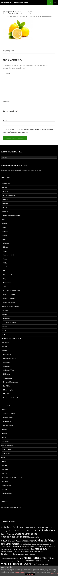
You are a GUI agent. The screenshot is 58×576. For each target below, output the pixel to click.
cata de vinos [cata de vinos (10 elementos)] (47, 530)
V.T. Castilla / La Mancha (11, 291)
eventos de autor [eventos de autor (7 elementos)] (39, 548)
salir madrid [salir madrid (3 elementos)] (5, 561)
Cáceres (5, 469)
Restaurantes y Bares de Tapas (11, 338)
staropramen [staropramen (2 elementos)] (13, 561)
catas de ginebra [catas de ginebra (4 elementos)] (28, 541)
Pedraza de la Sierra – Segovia (12, 477)
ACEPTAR (30, 574)
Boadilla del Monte (9, 358)
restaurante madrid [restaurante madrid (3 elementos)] (31, 554)
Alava (4, 461)
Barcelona (5, 342)
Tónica (4, 235)
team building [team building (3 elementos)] (45, 561)
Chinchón (6, 318)
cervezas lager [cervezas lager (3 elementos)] (6, 546)
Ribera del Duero (9, 275)
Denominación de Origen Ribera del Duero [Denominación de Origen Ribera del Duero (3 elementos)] (15, 549)
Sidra (4, 227)
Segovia (4, 326)
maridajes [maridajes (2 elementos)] (25, 551)
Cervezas (5, 191)
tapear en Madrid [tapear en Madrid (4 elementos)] (33, 561)
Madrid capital (8, 390)
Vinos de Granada (9, 295)
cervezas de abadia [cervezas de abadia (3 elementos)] (44, 544)
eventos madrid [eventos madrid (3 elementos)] (6, 551)
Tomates (5, 231)
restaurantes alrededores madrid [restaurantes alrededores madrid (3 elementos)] (12, 558)
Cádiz (5, 251)
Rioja (5, 279)
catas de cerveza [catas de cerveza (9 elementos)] (11, 540)
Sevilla (4, 433)
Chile (5, 263)
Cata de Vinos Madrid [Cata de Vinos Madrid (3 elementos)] (8, 534)
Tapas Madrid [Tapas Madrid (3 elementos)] (21, 561)
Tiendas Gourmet (7, 445)
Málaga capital (8, 426)
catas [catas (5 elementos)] (25, 536)
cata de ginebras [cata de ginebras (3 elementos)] (6, 531)
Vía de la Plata (7, 493)
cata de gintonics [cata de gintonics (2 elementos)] (16, 531)
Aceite (4, 187)
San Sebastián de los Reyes (12, 398)
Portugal (5, 481)
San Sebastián (6, 485)
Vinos (4, 239)
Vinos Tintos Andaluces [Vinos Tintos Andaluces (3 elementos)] (39, 564)
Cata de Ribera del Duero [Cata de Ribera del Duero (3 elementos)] (30, 531)
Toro (5, 287)
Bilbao (4, 346)
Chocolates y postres (9, 195)
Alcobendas (7, 354)
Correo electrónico (10, 111)
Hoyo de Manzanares (10, 382)
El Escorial (6, 374)
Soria (4, 330)
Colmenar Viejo (8, 370)
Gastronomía (5, 183)
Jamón (4, 207)
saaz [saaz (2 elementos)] (52, 558)
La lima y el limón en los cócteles (39, 17)
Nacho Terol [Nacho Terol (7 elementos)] (7, 553)
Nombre (6, 102)
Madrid (4, 314)
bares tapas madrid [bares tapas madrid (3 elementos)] (31, 527)
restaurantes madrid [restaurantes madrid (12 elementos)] (37, 557)
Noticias (5, 211)
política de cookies (19, 572)
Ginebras (5, 203)
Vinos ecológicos (9, 302)
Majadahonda (8, 394)
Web (5, 120)
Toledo (4, 334)
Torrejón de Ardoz (9, 322)
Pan (3, 219)
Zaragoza (5, 441)
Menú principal (55, 2)
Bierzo (5, 247)
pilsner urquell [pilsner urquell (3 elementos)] (19, 554)
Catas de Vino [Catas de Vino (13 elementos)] (45, 540)
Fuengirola (7, 422)
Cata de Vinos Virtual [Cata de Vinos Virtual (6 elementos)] (12, 536)
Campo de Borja (8, 255)
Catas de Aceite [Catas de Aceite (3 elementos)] (33, 537)
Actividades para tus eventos (11, 507)
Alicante (6, 243)
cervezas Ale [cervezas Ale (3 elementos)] (33, 544)
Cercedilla (6, 362)
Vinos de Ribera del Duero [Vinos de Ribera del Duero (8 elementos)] (16, 563)
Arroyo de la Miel (9, 414)
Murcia (4, 473)
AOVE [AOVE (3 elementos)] (22, 527)
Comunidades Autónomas (12, 215)
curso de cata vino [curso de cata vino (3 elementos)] (48, 546)
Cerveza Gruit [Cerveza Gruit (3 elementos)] (24, 544)
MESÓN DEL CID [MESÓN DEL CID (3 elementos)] (39, 551)
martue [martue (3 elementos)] (30, 551)
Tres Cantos (7, 406)
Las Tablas (6, 386)
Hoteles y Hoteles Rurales (10, 306)
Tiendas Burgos (7, 449)
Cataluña (5, 310)
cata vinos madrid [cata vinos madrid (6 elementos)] (10, 543)
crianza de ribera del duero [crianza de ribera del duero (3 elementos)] (20, 546)
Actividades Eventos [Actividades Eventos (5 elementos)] (10, 527)
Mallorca (6, 271)
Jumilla (5, 267)
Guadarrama (7, 378)
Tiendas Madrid (7, 453)
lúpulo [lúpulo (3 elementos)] (20, 551)
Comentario (8, 73)
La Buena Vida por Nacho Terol (14, 2)
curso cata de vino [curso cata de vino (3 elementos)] (36, 546)
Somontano (7, 283)
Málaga (4, 410)
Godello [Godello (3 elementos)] (14, 551)
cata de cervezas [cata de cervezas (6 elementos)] (46, 527)
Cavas (5, 259)
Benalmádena (8, 418)
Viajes (3, 457)
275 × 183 (22, 17)
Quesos (4, 223)
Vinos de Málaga (9, 299)
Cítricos (5, 199)
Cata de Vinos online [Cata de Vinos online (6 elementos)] (26, 533)
